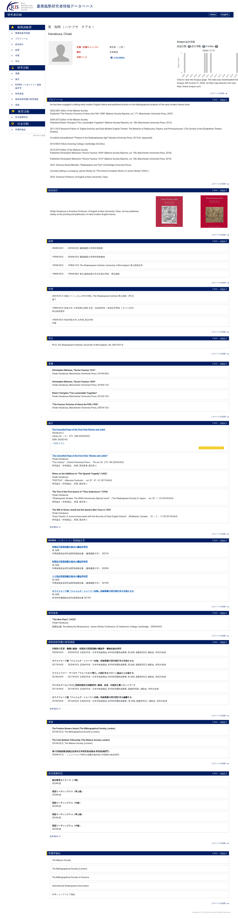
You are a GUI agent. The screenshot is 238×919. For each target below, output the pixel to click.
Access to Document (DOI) (211, 448)
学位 (17, 61)
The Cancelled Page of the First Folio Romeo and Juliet (78, 429)
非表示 (223, 100)
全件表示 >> (55, 527)
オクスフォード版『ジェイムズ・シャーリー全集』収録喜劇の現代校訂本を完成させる (93, 591)
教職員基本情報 (22, 33)
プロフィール (21, 38)
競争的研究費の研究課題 (26, 99)
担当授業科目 (21, 117)
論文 (17, 79)
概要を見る (58, 443)
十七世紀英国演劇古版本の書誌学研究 (70, 576)
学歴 (17, 55)
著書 (17, 73)
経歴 (17, 50)
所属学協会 (20, 129)
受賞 (17, 105)
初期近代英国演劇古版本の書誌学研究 (70, 547)
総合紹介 (19, 44)
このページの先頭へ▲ (219, 93)
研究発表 (19, 93)
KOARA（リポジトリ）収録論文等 (28, 86)
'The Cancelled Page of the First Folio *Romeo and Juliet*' (80, 455)
